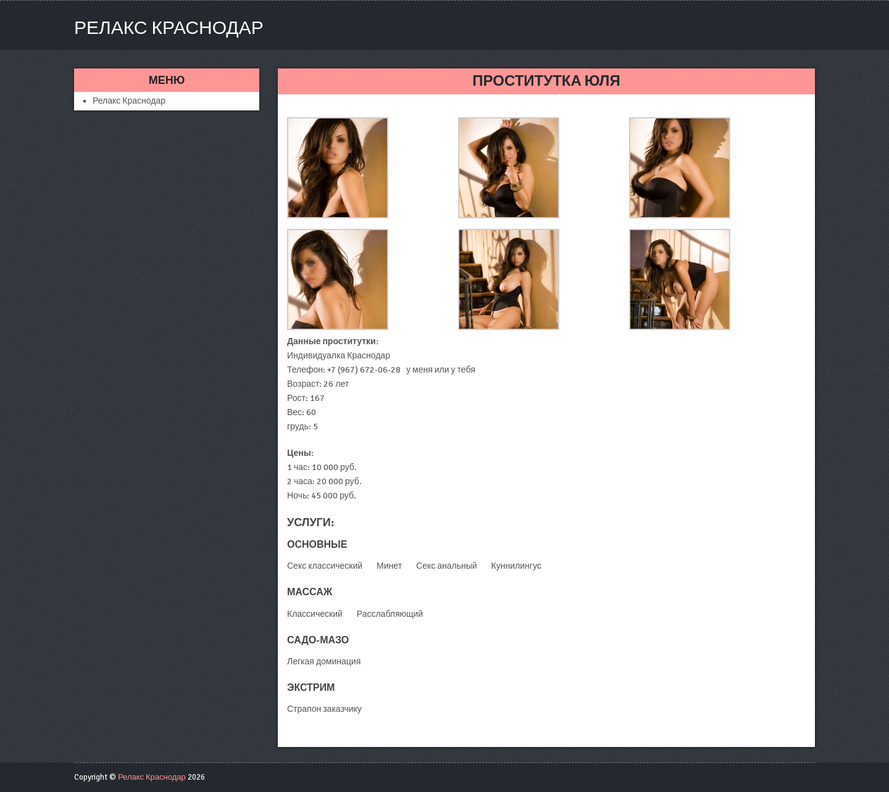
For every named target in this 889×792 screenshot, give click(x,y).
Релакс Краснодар (169, 28)
